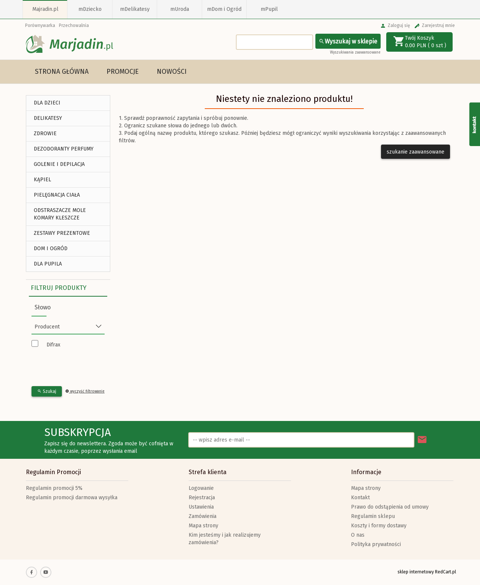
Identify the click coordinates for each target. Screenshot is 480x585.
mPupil (269, 9)
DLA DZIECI (47, 103)
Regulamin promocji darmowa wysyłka (71, 497)
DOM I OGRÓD (51, 248)
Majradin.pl (45, 9)
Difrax (53, 345)
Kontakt (360, 497)
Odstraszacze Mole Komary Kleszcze (60, 214)
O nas (357, 535)
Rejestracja (202, 497)
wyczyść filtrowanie (85, 391)
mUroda (179, 9)
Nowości (172, 71)
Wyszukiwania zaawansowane (355, 52)
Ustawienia (201, 507)
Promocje (122, 71)
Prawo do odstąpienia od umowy (390, 507)
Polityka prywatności (376, 544)
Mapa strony (203, 525)
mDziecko (90, 9)
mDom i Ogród (224, 9)
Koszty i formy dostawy (378, 525)
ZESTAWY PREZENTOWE (62, 233)
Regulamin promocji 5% (54, 488)
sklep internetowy (416, 572)
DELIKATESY (48, 118)
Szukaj (46, 391)
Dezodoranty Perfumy (63, 149)
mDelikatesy (135, 9)
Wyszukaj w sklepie (348, 41)
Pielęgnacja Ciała (57, 195)
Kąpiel (42, 179)
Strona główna (61, 71)
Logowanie (201, 488)
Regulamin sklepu (373, 516)
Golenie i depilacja (59, 164)
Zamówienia (202, 516)
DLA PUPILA (48, 264)
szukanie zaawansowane (415, 152)
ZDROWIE (45, 133)
